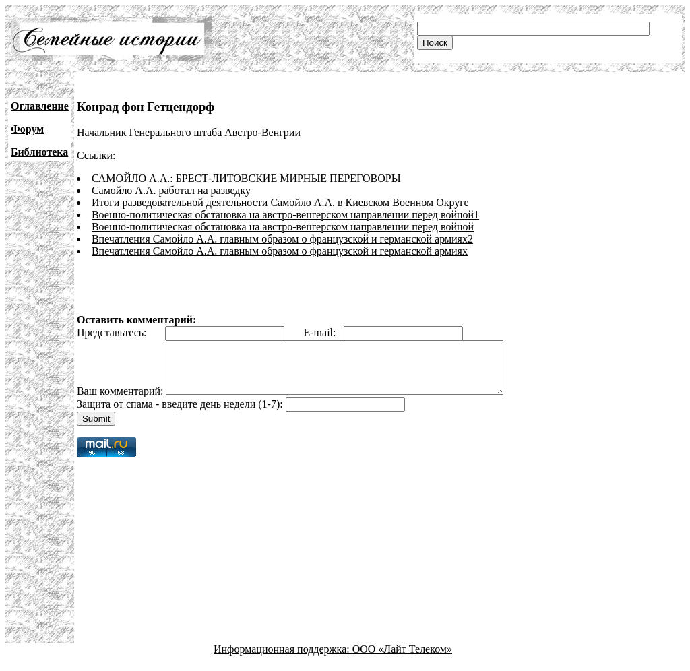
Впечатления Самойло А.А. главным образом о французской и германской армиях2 (282, 239)
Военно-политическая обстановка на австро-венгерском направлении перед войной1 (285, 214)
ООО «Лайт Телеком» (402, 659)
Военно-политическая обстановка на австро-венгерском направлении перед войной (283, 226)
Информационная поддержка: (283, 659)
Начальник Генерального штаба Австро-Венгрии (189, 132)
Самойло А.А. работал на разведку (171, 190)
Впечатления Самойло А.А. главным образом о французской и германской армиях (280, 251)
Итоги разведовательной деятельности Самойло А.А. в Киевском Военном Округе (280, 202)
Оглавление (40, 106)
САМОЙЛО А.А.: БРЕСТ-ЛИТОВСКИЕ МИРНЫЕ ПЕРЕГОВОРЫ (246, 178)
